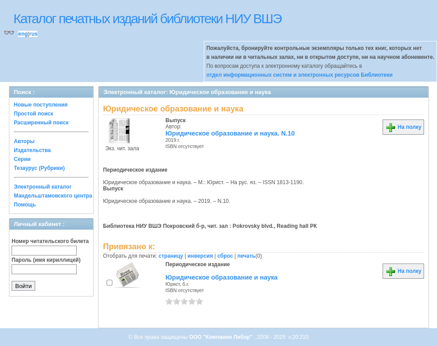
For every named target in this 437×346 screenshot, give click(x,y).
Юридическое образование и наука (221, 277)
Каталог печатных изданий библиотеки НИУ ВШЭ (147, 18)
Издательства (32, 150)
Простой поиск (33, 114)
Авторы (24, 141)
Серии (22, 159)
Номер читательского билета (50, 241)
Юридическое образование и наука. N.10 (230, 133)
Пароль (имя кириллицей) (46, 260)
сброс (225, 256)
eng (23, 34)
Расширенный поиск (41, 122)
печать (246, 256)
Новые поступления (41, 105)
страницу (171, 256)
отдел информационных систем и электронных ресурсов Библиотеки (299, 75)
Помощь (25, 205)
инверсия (200, 256)
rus (33, 34)
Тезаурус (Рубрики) (39, 168)
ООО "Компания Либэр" (221, 337)
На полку (403, 127)
